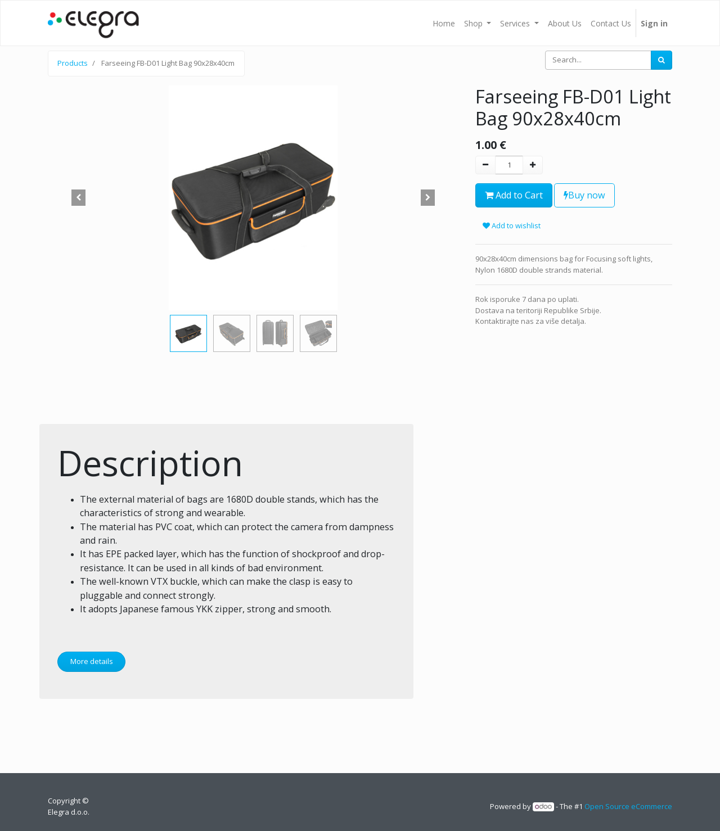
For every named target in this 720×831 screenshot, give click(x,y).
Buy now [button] (584, 195)
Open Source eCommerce (628, 806)
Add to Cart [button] (514, 195)
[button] (79, 198)
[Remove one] (485, 165)
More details (91, 661)
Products (72, 63)
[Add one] (533, 165)
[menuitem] (444, 23)
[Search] (661, 60)
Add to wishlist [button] (512, 225)
